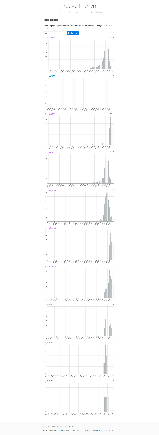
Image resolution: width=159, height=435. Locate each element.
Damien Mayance (67, 426)
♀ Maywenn (50, 266)
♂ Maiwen (49, 380)
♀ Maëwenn (50, 228)
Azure (80, 430)
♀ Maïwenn (50, 114)
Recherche (73, 12)
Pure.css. (99, 430)
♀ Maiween (50, 342)
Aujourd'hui (60, 12)
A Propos (99, 12)
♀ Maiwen (49, 152)
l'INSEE (62, 430)
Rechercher (72, 33)
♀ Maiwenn (50, 38)
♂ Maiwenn (50, 76)
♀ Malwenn (50, 304)
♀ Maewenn (50, 190)
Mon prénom (86, 12)
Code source (108, 430)
